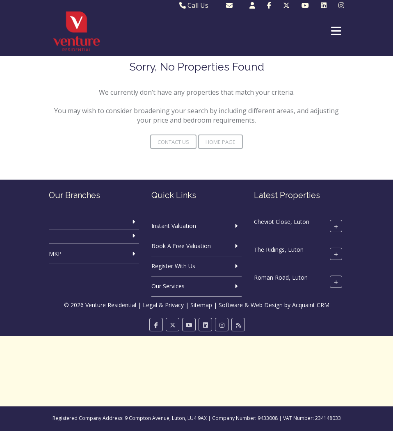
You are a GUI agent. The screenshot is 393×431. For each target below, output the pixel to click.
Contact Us (173, 142)
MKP (55, 254)
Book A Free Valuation (181, 246)
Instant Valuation (173, 226)
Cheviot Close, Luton (281, 222)
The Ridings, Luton (279, 249)
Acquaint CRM (310, 305)
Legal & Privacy (163, 305)
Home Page (220, 142)
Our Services (168, 286)
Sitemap (201, 305)
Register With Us (173, 266)
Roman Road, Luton (281, 277)
